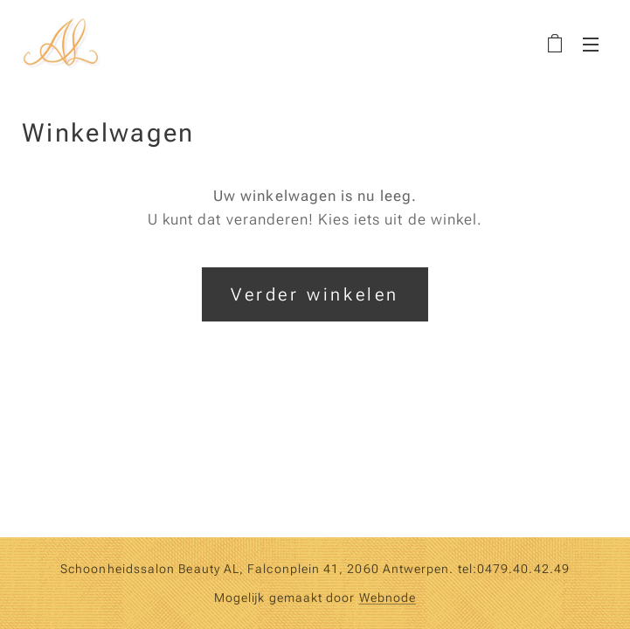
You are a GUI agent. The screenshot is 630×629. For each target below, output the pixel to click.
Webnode (388, 598)
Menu (591, 44)
